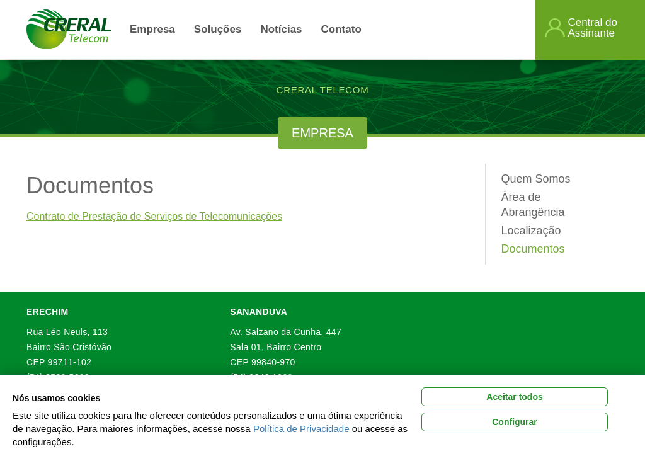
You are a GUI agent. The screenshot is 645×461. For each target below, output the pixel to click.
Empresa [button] (152, 29)
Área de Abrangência (533, 205)
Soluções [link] (218, 29)
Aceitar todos (514, 397)
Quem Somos (536, 179)
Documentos (533, 248)
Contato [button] (341, 29)
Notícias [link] (281, 29)
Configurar (514, 422)
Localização (531, 230)
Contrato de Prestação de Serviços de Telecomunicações (154, 216)
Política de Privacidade (301, 428)
